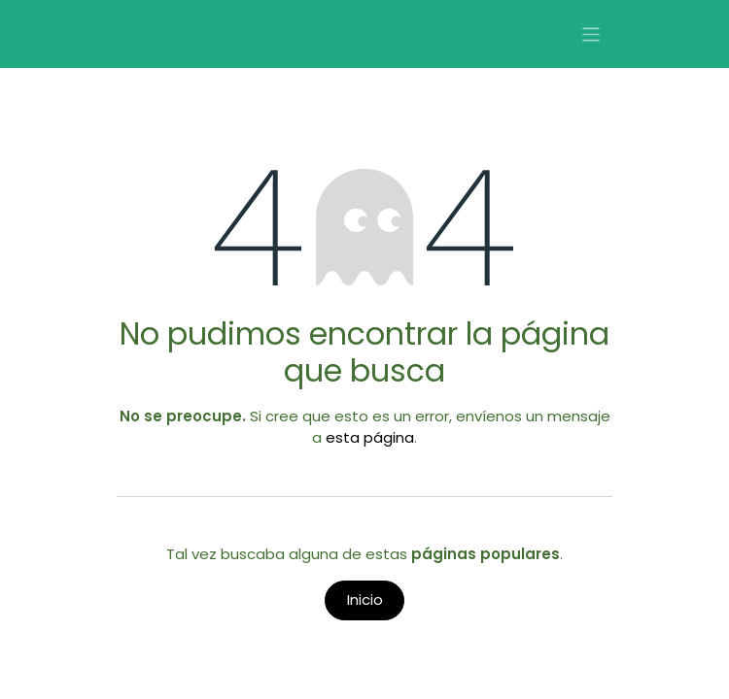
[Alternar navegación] (591, 34)
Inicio (365, 599)
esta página (370, 437)
